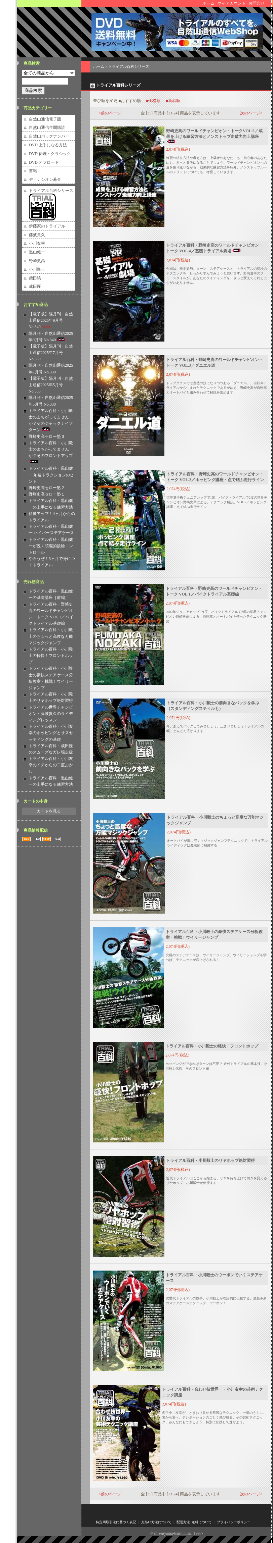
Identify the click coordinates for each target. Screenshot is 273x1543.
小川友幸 (37, 243)
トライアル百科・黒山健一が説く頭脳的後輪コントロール (51, 546)
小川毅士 (37, 269)
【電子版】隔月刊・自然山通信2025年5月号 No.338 (51, 385)
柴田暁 (35, 278)
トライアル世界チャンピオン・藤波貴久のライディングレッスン (51, 713)
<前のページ (110, 113)
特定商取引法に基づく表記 (116, 1522)
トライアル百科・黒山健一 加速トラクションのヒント (51, 474)
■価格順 (153, 100)
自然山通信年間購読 (47, 127)
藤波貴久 (37, 235)
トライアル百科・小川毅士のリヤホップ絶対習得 (210, 1160)
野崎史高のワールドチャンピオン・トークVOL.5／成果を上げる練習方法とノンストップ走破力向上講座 (214, 135)
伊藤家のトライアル (47, 226)
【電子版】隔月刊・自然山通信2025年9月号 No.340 (51, 320)
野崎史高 (37, 260)
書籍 (33, 170)
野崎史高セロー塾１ (47, 494)
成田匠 (35, 286)
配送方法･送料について (194, 1522)
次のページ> (251, 113)
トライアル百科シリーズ (51, 190)
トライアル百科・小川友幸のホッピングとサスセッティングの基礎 (51, 732)
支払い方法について (156, 1522)
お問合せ (256, 3)
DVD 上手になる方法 (48, 145)
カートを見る (49, 811)
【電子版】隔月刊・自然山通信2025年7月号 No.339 (51, 352)
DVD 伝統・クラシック (50, 153)
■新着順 (173, 100)
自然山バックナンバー (49, 136)
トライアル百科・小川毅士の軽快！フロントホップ (51, 655)
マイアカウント (232, 3)
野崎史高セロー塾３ (47, 436)
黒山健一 (37, 252)
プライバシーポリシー (233, 1522)
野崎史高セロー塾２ (47, 487)
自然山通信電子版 (45, 119)
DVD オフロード (44, 162)
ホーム (208, 3)
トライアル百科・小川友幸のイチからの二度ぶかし (51, 765)
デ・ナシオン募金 (45, 179)
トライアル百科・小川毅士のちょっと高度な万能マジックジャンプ (51, 636)
